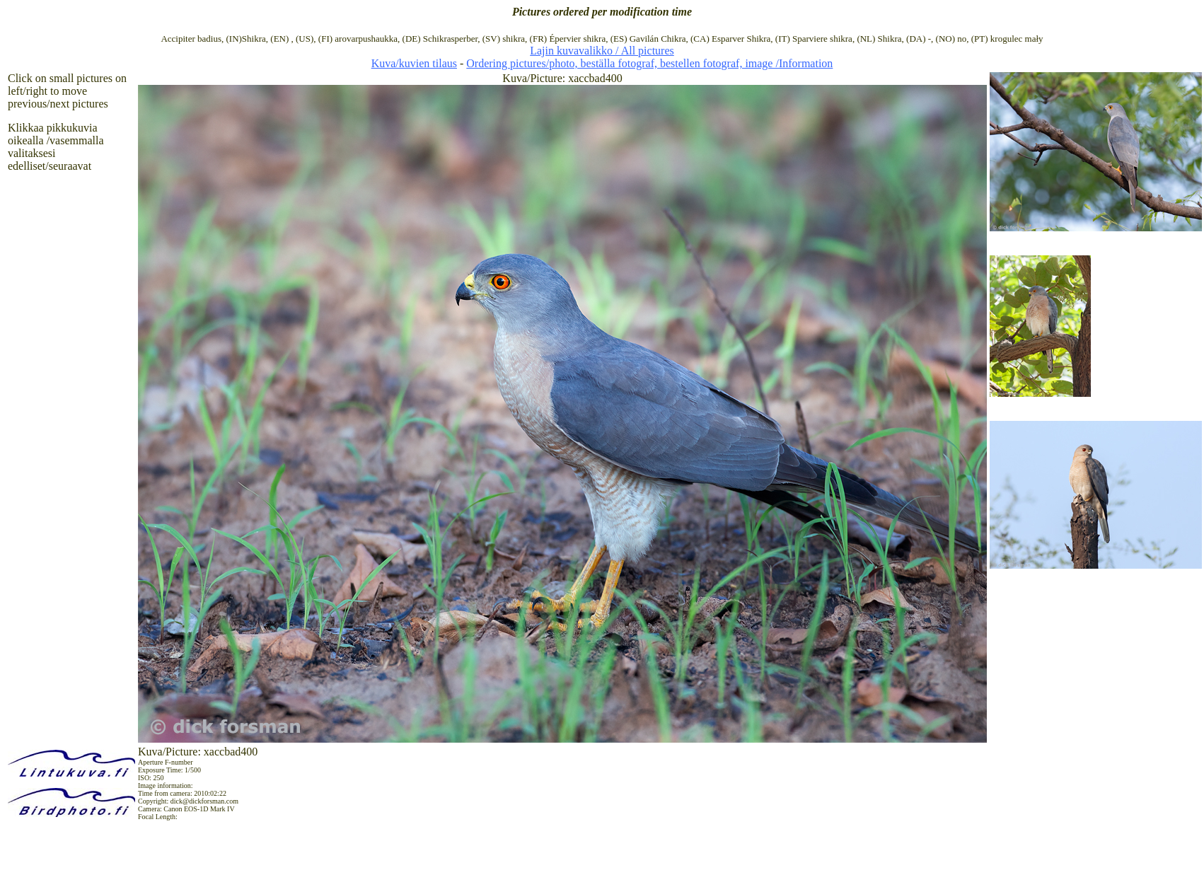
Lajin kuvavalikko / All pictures (602, 51)
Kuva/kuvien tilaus (414, 63)
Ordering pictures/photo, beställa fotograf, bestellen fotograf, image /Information (649, 63)
